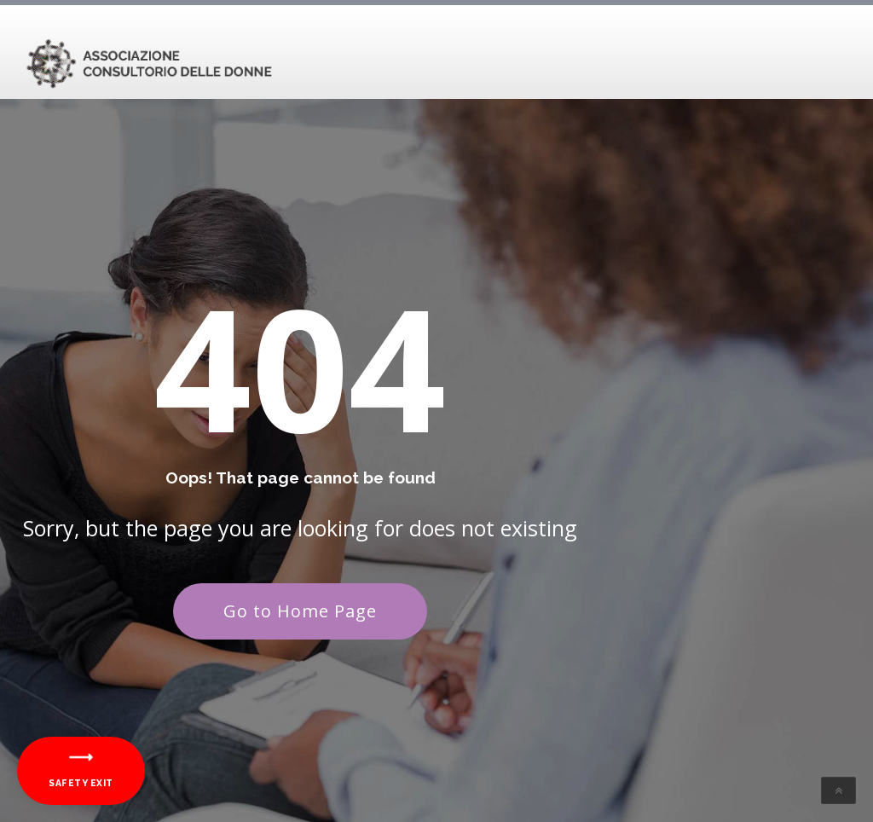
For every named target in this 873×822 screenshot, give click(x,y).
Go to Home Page (300, 610)
